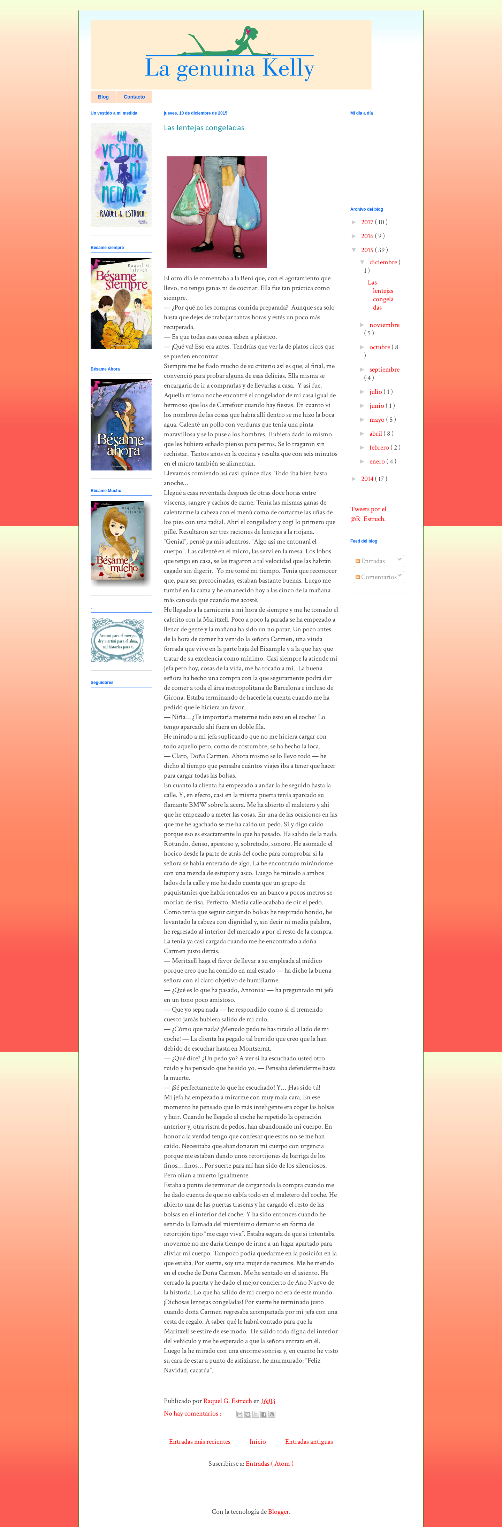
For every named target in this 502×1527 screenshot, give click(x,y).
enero (378, 461)
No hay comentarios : (193, 1413)
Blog (103, 97)
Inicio (258, 1441)
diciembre (384, 262)
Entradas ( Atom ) (270, 1463)
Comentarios (376, 577)
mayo (378, 419)
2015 (368, 250)
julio (376, 391)
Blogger (278, 1511)
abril (376, 433)
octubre (380, 347)
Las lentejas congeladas (204, 128)
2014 (368, 478)
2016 (368, 236)
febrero (380, 447)
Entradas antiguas (309, 1441)
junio (378, 405)
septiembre (385, 369)
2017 (368, 222)
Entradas (370, 561)
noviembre (385, 324)
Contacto (134, 97)
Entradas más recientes (199, 1441)
